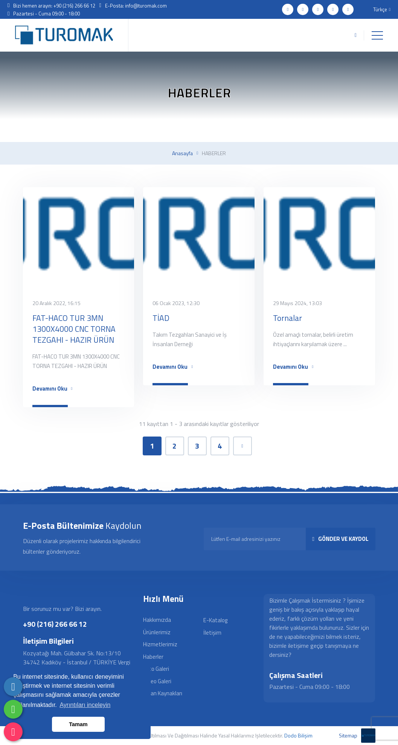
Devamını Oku (52, 388)
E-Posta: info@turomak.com (136, 5)
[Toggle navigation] (377, 35)
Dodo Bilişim (298, 735)
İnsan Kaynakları (162, 693)
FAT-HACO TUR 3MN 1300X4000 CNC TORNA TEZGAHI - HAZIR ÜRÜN (74, 329)
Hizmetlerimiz (160, 644)
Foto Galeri (156, 668)
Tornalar (287, 318)
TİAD (160, 318)
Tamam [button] (78, 724)
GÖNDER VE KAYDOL (340, 538)
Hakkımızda (157, 619)
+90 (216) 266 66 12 (55, 623)
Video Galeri (157, 681)
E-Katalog (215, 620)
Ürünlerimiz (157, 632)
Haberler (153, 656)
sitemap (348, 735)
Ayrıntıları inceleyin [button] (84, 705)
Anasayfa (182, 153)
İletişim (212, 632)
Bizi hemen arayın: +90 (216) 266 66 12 (54, 5)
